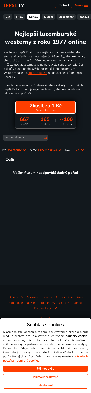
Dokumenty (66, 17)
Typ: (14, 150)
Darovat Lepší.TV (45, 308)
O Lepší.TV (15, 297)
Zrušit (10, 160)
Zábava (84, 17)
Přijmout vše (45, 369)
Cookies (64, 303)
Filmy (19, 17)
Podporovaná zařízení (22, 303)
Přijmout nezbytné (45, 377)
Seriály (33, 17)
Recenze (46, 297)
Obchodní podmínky (69, 297)
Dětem (48, 17)
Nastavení (45, 385)
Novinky (32, 297)
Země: (45, 150)
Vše (7, 17)
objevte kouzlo (37, 73)
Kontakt (78, 303)
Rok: (74, 150)
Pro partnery (47, 303)
